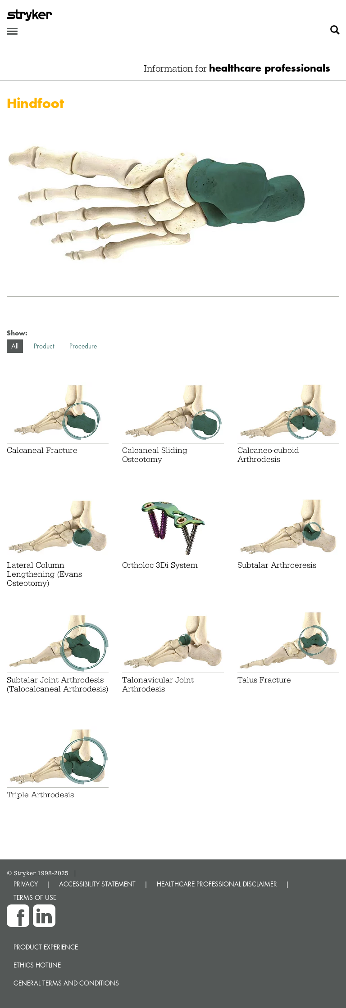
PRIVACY (26, 884)
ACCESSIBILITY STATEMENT (97, 884)
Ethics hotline (37, 965)
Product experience (46, 947)
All (14, 346)
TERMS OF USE (35, 897)
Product (44, 346)
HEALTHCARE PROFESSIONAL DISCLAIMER (217, 884)
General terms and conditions (66, 983)
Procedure (83, 346)
